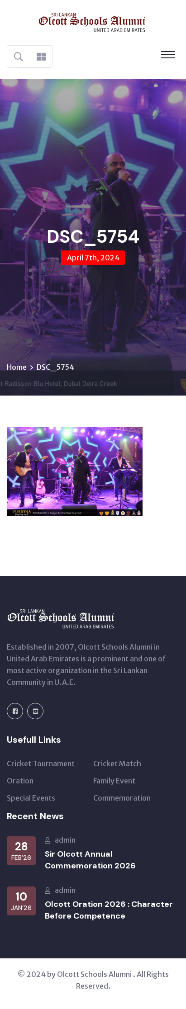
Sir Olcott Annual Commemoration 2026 (90, 860)
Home (17, 367)
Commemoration (122, 797)
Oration (20, 780)
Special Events (31, 797)
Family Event (114, 780)
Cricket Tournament (41, 763)
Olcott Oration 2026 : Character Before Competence (109, 910)
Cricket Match (117, 763)
